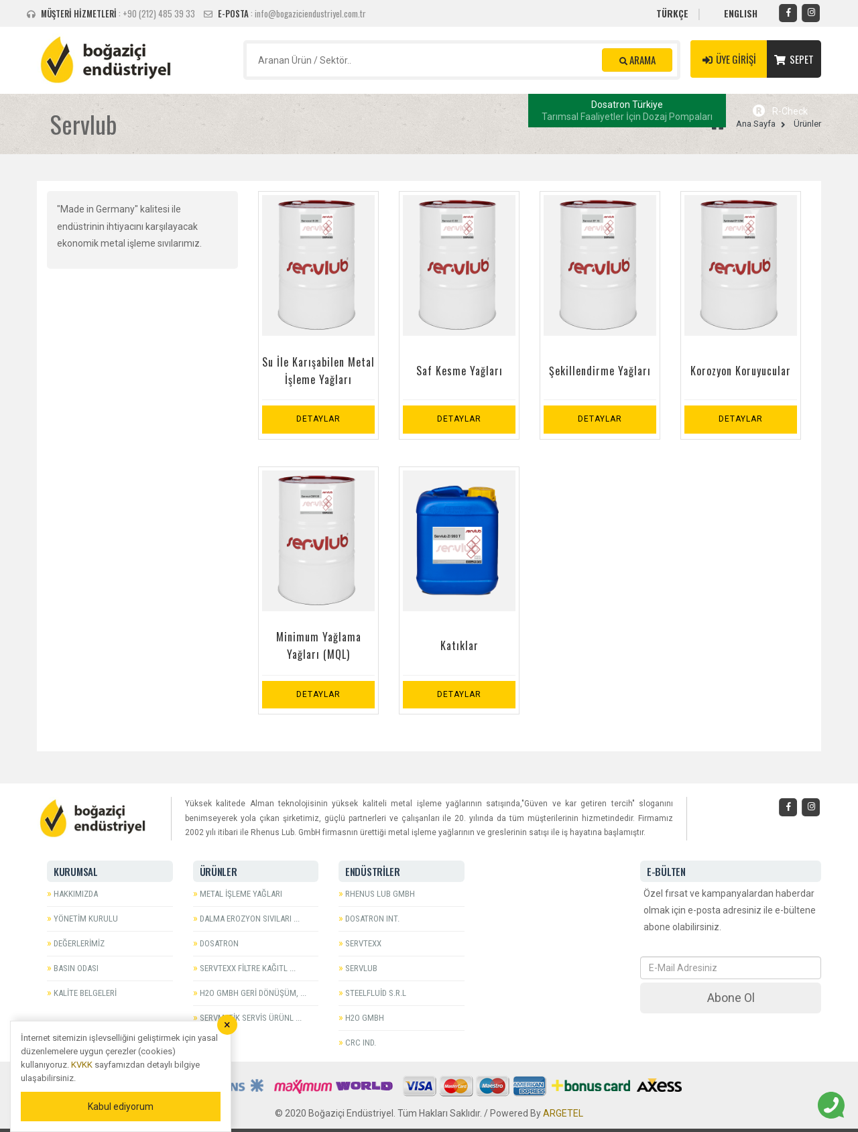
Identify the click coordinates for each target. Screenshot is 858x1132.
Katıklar (459, 645)
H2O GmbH (364, 1018)
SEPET (794, 59)
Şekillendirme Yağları (600, 371)
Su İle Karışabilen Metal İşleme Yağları (318, 370)
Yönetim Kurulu (86, 919)
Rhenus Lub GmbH (380, 894)
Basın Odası (76, 968)
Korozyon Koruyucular (740, 371)
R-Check (780, 111)
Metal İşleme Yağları (241, 894)
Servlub (361, 968)
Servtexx (363, 943)
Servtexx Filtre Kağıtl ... (248, 968)
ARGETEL (563, 1113)
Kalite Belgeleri (85, 993)
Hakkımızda (76, 894)
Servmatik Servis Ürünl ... (251, 1018)
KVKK (82, 1065)
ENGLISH (740, 13)
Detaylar (318, 419)
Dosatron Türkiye (627, 110)
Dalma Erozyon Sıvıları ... (250, 919)
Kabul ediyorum (121, 1106)
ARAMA (637, 59)
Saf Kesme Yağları (459, 371)
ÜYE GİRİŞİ (728, 59)
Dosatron (219, 943)
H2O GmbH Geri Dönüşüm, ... (253, 993)
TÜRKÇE (672, 13)
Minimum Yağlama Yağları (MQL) (318, 645)
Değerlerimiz (79, 943)
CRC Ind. (360, 1042)
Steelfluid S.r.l (375, 993)
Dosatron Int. (372, 919)
